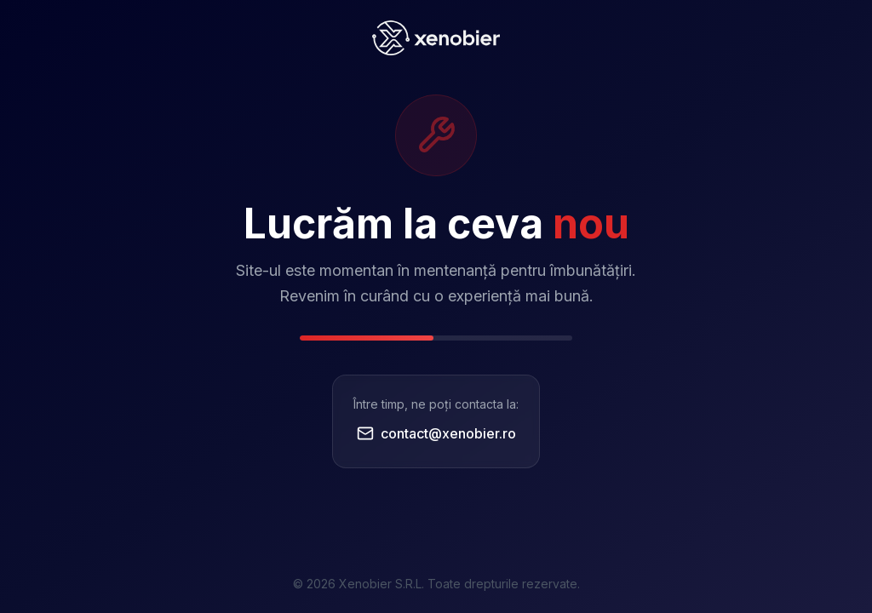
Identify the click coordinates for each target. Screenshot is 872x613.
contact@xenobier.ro (436, 433)
